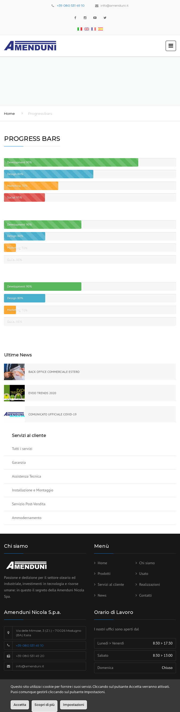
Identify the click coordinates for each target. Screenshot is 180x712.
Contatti (145, 595)
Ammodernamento (26, 517)
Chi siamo (147, 563)
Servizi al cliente (111, 584)
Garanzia (19, 462)
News (102, 595)
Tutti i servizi (22, 448)
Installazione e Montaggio (32, 490)
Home (9, 113)
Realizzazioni (149, 584)
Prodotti (104, 573)
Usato (143, 573)
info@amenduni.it (115, 5)
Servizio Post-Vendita (28, 504)
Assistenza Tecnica (26, 476)
